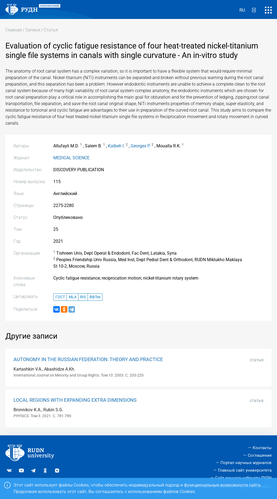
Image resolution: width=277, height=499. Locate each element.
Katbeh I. (116, 145)
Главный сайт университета (245, 470)
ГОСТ (60, 297)
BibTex (95, 297)
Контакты (262, 447)
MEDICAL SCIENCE (71, 157)
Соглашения (260, 455)
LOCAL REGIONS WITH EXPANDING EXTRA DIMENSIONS (75, 400)
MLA (73, 297)
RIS (83, 297)
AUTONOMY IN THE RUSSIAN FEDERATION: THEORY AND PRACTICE (88, 359)
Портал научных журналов (246, 462)
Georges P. (140, 145)
